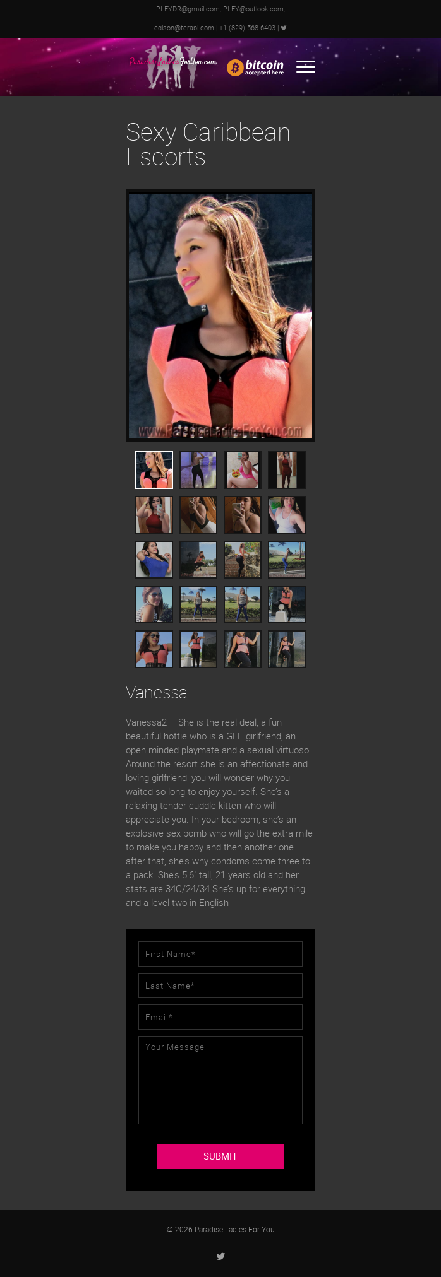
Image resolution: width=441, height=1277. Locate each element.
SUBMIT (220, 1156)
